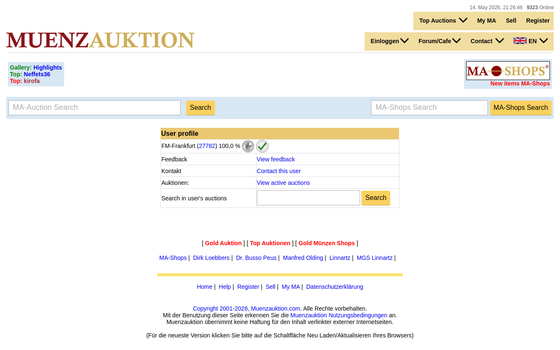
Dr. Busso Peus (256, 257)
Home (204, 286)
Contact (487, 40)
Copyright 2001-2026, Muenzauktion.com (246, 308)
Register (538, 20)
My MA (486, 20)
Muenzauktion (308, 315)
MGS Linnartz (375, 257)
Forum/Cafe (439, 40)
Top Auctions (443, 20)
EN (530, 40)
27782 (207, 146)
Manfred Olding (303, 257)
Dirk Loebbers (211, 257)
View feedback (276, 159)
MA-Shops (173, 257)
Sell (511, 20)
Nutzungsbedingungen (358, 315)
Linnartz (339, 257)
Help (225, 286)
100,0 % (228, 146)
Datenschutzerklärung (334, 286)
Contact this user (279, 171)
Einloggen (390, 40)
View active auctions (283, 182)
